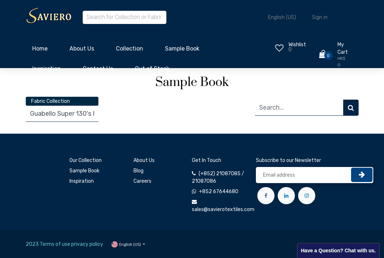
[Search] (351, 108)
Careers (142, 181)
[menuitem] (39, 50)
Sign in (319, 17)
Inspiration (81, 181)
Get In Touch (206, 160)
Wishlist (297, 45)
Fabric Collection (50, 101)
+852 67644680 (218, 191)
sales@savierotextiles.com (223, 209)
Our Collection (85, 160)
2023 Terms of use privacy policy (64, 244)
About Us (144, 160)
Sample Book (84, 171)
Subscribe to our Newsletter (288, 160)
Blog (138, 171)
